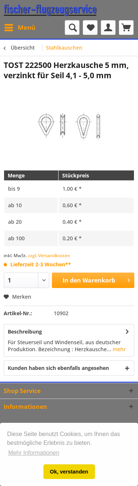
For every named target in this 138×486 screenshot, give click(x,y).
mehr (118, 349)
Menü (19, 27)
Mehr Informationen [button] (33, 453)
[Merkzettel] (90, 27)
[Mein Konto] (108, 27)
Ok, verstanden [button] (69, 472)
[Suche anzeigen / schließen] (72, 27)
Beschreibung (25, 331)
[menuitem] (19, 27)
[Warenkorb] (126, 27)
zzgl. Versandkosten (49, 255)
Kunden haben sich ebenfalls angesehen (58, 367)
